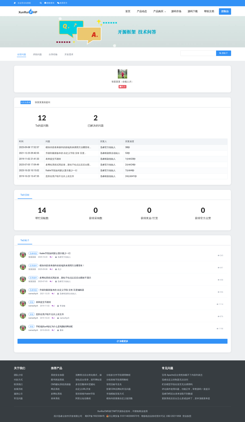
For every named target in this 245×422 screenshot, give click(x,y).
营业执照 (186, 417)
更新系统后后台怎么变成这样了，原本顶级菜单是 (186, 399)
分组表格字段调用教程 (117, 380)
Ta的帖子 (24, 241)
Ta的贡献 (24, 196)
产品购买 (159, 11)
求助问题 (37, 55)
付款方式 (18, 380)
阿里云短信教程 (83, 399)
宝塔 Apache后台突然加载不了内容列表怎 (182, 376)
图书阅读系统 (57, 380)
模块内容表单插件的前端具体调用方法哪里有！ (62, 266)
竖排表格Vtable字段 (85, 395)
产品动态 (143, 11)
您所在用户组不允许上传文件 (60, 177)
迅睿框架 (33, 254)
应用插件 (33, 266)
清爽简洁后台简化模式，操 (88, 376)
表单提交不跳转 (53, 160)
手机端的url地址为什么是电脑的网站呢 (54, 327)
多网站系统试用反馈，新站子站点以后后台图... (68, 165)
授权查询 (49, 3)
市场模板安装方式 (115, 395)
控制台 (225, 11)
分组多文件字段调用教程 (118, 376)
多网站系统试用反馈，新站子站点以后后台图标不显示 (65, 279)
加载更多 (122, 342)
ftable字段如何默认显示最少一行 (62, 171)
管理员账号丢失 (114, 385)
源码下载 (193, 11)
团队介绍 (18, 376)
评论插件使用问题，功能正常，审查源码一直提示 (186, 390)
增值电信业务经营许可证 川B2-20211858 (161, 417)
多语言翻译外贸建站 (85, 385)
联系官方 (62, 3)
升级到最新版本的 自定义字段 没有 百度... (66, 154)
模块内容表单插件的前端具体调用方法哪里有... (68, 148)
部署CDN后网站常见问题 (118, 390)
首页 (128, 11)
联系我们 (18, 385)
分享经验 (53, 55)
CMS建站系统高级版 (61, 385)
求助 (31, 303)
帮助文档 (209, 11)
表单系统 (55, 399)
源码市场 (177, 11)
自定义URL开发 (82, 390)
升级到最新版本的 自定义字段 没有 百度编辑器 (62, 291)
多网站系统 (56, 395)
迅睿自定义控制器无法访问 (175, 380)
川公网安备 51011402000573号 (123, 417)
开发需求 (69, 55)
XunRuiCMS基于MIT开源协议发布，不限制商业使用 (122, 412)
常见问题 (18, 399)
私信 (123, 88)
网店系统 (55, 390)
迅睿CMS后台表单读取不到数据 (177, 395)
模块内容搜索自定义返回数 (119, 399)
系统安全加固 (57, 376)
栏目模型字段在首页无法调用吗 (177, 385)
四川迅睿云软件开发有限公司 (68, 417)
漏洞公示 (18, 395)
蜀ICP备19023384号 (95, 417)
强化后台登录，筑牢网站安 (88, 380)
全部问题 (21, 55)
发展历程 (18, 390)
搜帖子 (223, 54)
